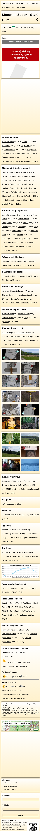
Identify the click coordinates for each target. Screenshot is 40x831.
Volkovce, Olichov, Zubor (11, 291)
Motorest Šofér (23, 314)
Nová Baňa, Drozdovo (26, 295)
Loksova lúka (21, 153)
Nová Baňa (23, 607)
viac (24, 698)
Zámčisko (5, 280)
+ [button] (5, 83)
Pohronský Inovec (9, 630)
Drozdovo (7, 344)
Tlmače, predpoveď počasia (15, 648)
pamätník (5, 276)
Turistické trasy (19, 3)
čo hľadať (5, 805)
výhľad (29, 242)
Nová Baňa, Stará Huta (19, 303)
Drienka (21, 227)
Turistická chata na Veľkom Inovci (16, 340)
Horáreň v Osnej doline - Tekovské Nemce (18, 188)
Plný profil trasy (13, 560)
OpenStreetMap (17, 129)
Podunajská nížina (9, 634)
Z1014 (13, 493)
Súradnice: (5, 707)
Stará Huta (25, 161)
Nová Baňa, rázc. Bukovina (21, 299)
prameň (25, 215)
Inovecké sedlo (9, 150)
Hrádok (5, 227)
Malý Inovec (16, 231)
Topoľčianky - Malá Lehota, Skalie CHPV (17, 180)
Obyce (11, 611)
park (21, 265)
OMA (9, 3)
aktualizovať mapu (13, 704)
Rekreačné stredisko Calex (21, 336)
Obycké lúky (25, 146)
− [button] (5, 86)
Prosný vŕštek (7, 223)
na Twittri (21, 824)
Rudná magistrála (16, 184)
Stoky (36, 227)
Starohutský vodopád (17, 246)
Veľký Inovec (24, 238)
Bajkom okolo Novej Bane (19, 485)
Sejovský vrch (7, 215)
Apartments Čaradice (23, 332)
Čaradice (5, 603)
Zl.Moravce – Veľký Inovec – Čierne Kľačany (19, 481)
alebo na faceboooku (10, 786)
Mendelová (6, 146)
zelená (28, 3)
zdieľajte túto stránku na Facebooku (14, 823)
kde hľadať (6, 795)
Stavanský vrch (9, 242)
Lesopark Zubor (8, 261)
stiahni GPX (5, 709)
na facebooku (17, 822)
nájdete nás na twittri (10, 783)
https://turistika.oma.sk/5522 (10, 131)
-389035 (4, 705)
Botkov (4, 219)
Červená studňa (8, 157)
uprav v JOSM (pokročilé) (27, 704)
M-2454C (7, 489)
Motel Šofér (6, 332)
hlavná (35, 3)
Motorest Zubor (8, 142)
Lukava (24, 142)
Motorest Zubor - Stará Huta (14, 7)
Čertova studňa (23, 219)
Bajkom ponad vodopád (30, 489)
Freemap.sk (28, 129)
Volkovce (23, 615)
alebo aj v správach (10, 789)
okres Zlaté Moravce (10, 588)
